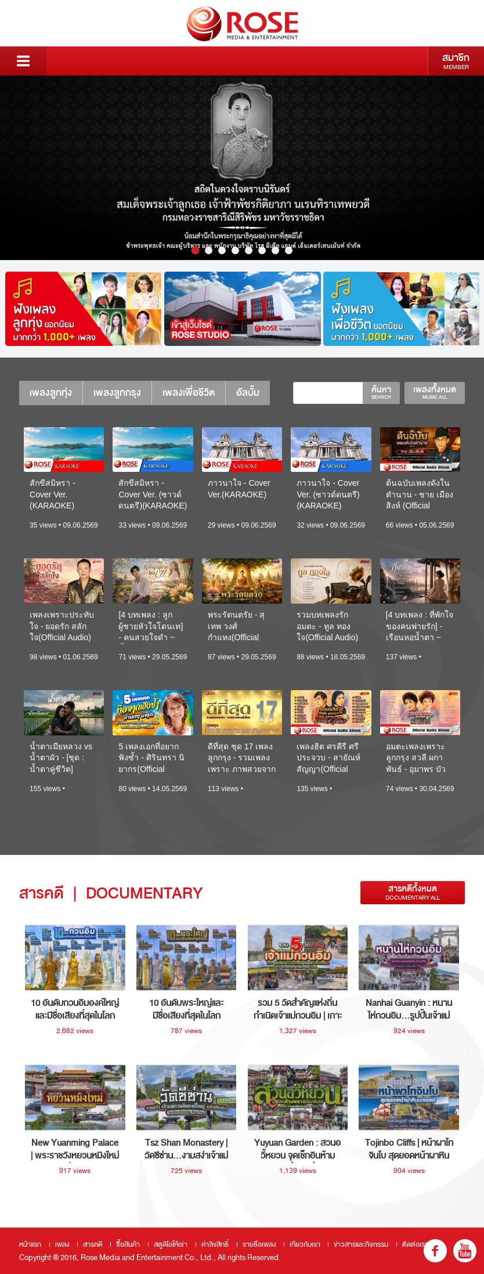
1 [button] (195, 250)
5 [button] (248, 250)
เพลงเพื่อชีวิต (188, 392)
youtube (464, 1250)
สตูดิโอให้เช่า (170, 1244)
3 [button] (222, 250)
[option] (242, 167)
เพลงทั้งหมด (434, 392)
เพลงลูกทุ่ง (51, 392)
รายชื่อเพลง (259, 1244)
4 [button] (235, 250)
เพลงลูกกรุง (117, 392)
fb (435, 1250)
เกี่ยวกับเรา (305, 1244)
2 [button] (208, 250)
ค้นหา (381, 392)
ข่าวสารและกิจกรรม (361, 1244)
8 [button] (288, 250)
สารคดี (92, 1244)
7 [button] (275, 250)
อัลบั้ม (247, 392)
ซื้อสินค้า (128, 1244)
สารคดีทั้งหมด (412, 892)
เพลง (62, 1244)
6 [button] (262, 250)
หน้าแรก (30, 1244)
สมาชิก (455, 61)
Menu (23, 60)
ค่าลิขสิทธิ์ (215, 1244)
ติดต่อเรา (415, 1244)
